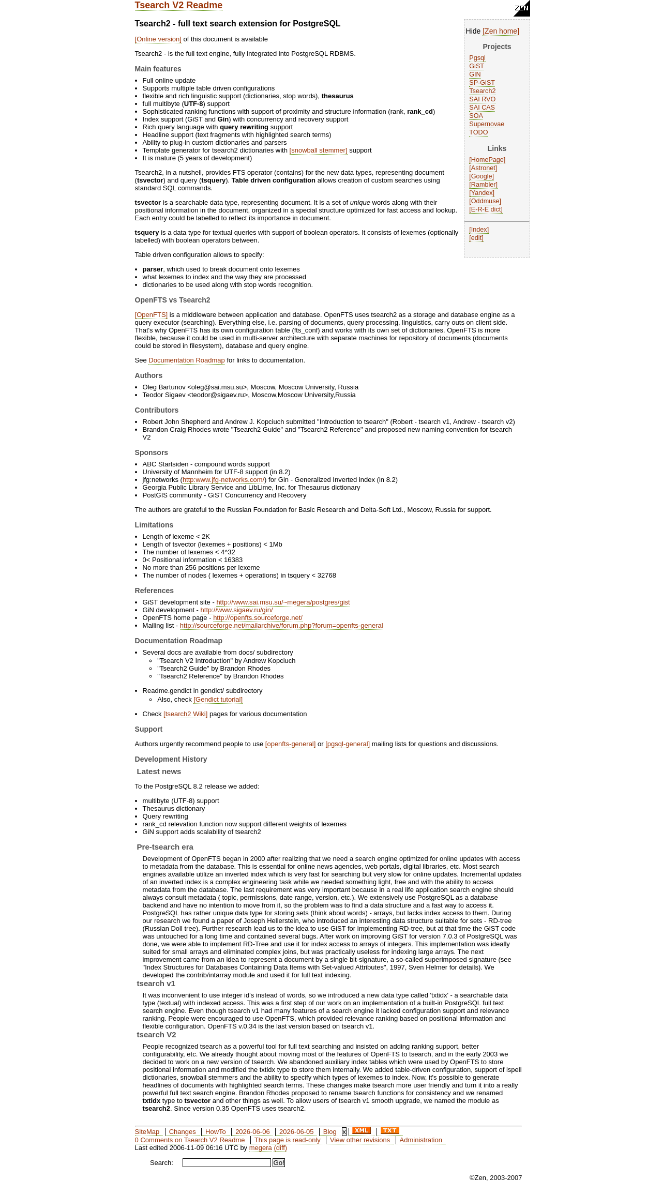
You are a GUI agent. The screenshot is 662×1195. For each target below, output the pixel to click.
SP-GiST (482, 82)
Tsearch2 (482, 91)
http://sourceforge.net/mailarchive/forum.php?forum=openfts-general (281, 625)
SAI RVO (482, 99)
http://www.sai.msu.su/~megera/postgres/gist (283, 602)
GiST (476, 66)
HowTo (215, 1132)
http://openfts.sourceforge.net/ (258, 618)
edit (476, 237)
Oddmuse (485, 201)
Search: (161, 1163)
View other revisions (360, 1140)
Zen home (501, 31)
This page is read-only (287, 1140)
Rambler (483, 184)
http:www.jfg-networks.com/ (223, 479)
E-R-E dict (486, 209)
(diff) (280, 1148)
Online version (158, 39)
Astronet (483, 168)
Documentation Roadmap (186, 360)
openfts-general (290, 744)
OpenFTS (151, 315)
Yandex (482, 192)
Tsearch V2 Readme (179, 5)
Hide (473, 31)
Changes (182, 1132)
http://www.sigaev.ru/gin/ (237, 610)
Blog (330, 1132)
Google (481, 176)
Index (479, 229)
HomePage (487, 159)
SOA (476, 115)
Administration (421, 1140)
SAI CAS (482, 107)
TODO (478, 132)
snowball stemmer (318, 150)
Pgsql (477, 58)
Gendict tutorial (217, 699)
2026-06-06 (252, 1132)
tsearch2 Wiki (186, 714)
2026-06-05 (296, 1132)
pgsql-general (347, 744)
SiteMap (147, 1132)
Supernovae (486, 124)
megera (260, 1148)
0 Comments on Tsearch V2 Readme (190, 1140)
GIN (474, 74)
